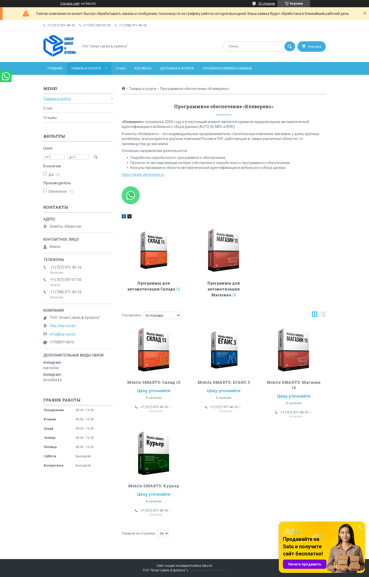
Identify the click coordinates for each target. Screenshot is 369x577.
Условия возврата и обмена (227, 68)
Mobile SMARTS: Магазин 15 (294, 385)
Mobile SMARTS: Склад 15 (153, 382)
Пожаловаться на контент (208, 570)
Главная (55, 68)
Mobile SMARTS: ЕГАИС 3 (224, 382)
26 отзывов (266, 3)
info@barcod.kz (62, 334)
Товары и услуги (86, 68)
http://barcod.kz (63, 326)
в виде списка (323, 315)
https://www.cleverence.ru (143, 175)
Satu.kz (207, 566)
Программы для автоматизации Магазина (223, 289)
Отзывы (50, 118)
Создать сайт (70, 3)
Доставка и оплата (177, 68)
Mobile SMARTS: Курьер (153, 485)
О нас (121, 68)
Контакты (142, 68)
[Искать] (289, 46)
